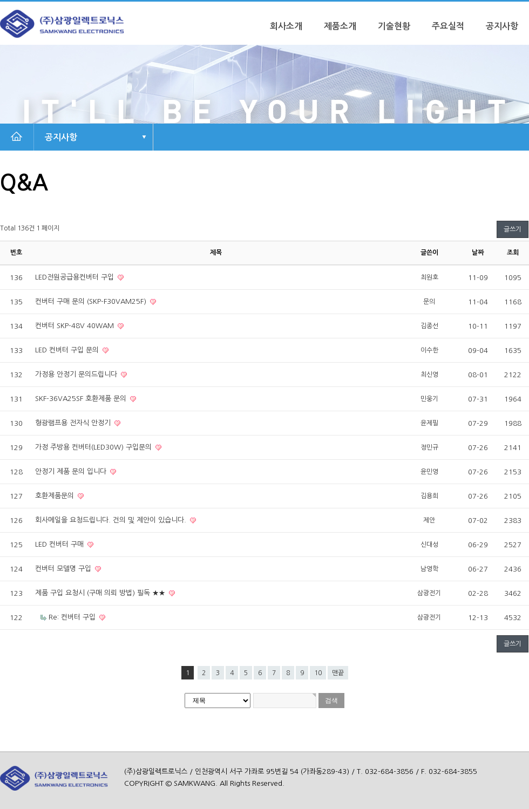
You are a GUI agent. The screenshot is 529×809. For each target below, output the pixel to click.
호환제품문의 (55, 495)
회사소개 (286, 26)
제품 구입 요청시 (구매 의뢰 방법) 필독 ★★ (101, 592)
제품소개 (340, 26)
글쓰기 (512, 229)
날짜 (478, 252)
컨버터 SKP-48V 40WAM (75, 325)
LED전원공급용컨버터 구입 (75, 277)
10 (318, 673)
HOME (16, 137)
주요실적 (448, 26)
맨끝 (338, 673)
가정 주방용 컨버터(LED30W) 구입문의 (94, 447)
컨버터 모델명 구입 (64, 568)
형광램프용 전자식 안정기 (74, 422)
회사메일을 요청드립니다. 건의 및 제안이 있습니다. (111, 520)
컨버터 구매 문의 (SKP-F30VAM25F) (91, 301)
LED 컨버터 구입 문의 (68, 349)
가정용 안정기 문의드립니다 (77, 374)
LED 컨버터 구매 (60, 544)
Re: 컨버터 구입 (73, 617)
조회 (513, 252)
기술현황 (394, 26)
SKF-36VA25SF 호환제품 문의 (81, 398)
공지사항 (502, 26)
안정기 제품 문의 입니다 (71, 471)
